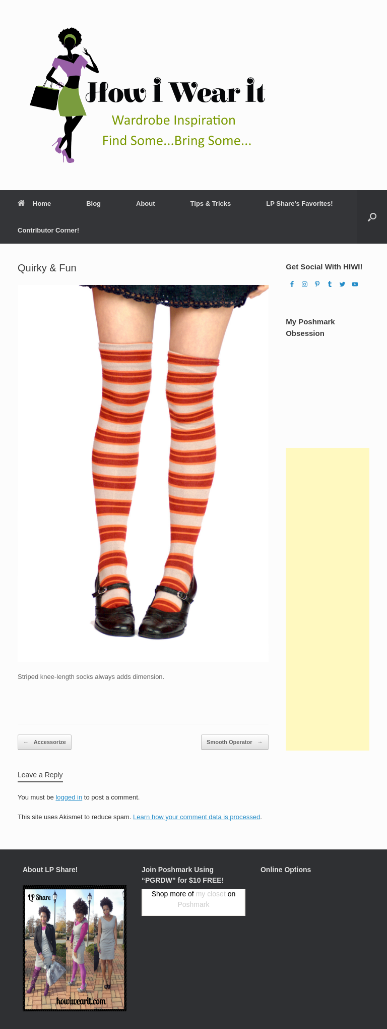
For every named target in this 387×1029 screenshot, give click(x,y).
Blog (93, 203)
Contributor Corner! (48, 230)
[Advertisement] (327, 599)
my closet (211, 894)
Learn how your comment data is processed (196, 817)
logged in (68, 797)
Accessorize (44, 742)
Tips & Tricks (210, 203)
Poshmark (193, 904)
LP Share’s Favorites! (299, 203)
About (145, 203)
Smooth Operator (235, 742)
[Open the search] (372, 217)
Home (34, 203)
